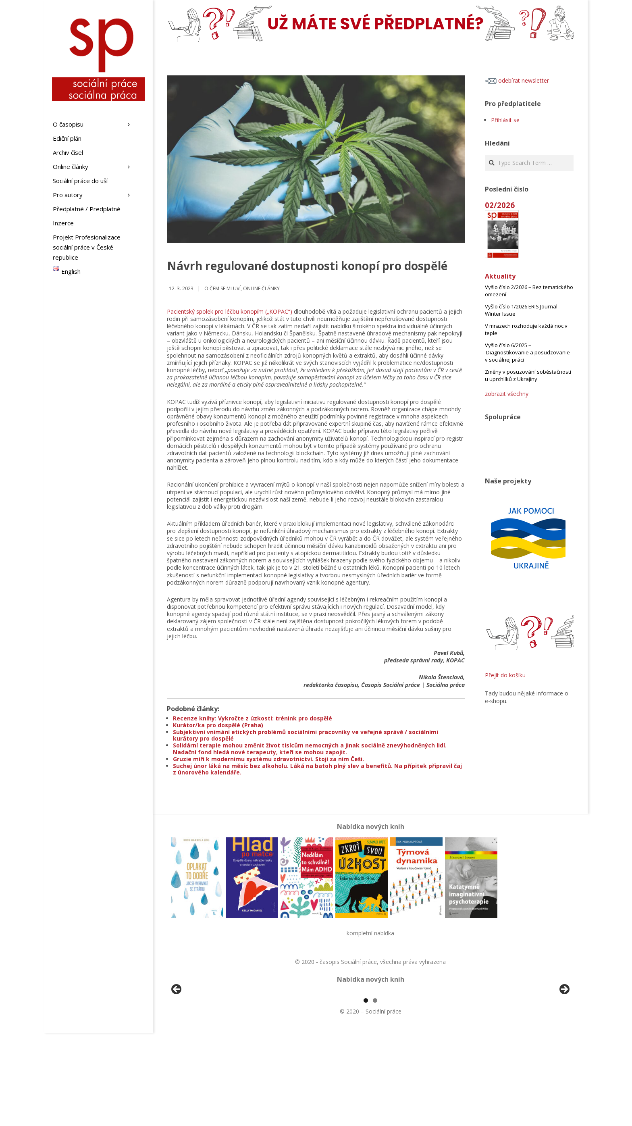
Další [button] (564, 1036)
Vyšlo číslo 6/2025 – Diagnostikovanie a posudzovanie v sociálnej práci (527, 352)
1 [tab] (366, 1093)
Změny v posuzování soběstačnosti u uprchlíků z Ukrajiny (528, 375)
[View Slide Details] (199, 1038)
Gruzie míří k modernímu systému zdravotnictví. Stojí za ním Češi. (268, 759)
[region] (370, 1038)
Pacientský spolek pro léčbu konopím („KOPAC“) (229, 311)
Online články (261, 288)
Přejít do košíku (505, 675)
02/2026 (500, 205)
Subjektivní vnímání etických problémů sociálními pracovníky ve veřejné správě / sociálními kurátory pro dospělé (305, 735)
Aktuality (500, 276)
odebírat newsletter (517, 80)
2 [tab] (375, 1093)
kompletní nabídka (370, 933)
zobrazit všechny (506, 394)
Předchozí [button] (177, 1036)
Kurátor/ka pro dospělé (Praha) (218, 725)
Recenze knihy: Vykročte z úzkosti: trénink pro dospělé (252, 718)
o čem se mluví (222, 288)
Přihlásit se (505, 120)
